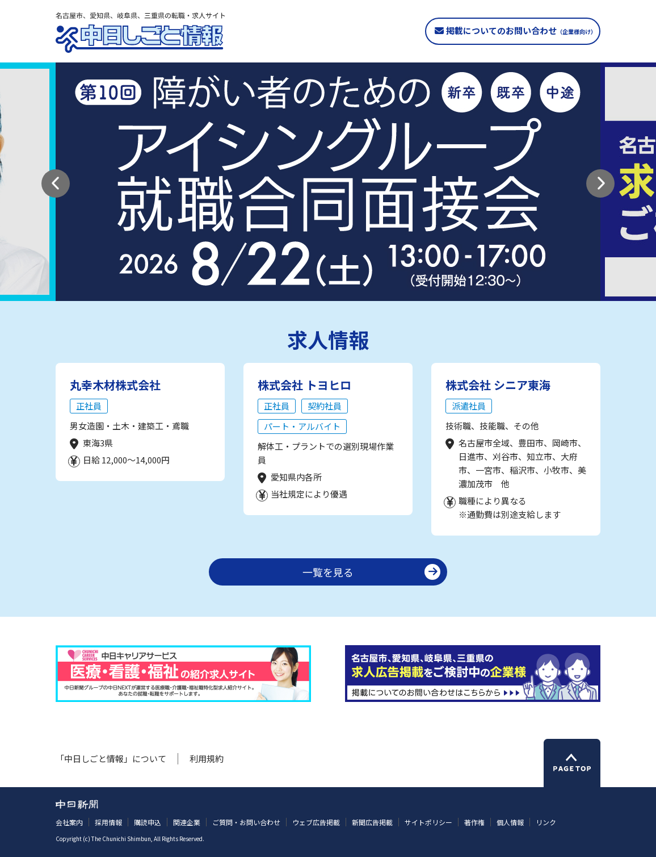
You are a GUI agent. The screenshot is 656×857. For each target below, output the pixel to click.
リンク (546, 822)
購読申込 (147, 822)
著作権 (474, 822)
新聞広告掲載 (372, 822)
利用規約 (207, 758)
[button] (55, 183)
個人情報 (510, 822)
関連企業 (186, 822)
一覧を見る (328, 572)
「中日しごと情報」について (111, 758)
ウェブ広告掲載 (316, 822)
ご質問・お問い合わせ (246, 822)
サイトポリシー (428, 822)
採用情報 (108, 822)
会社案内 (69, 822)
